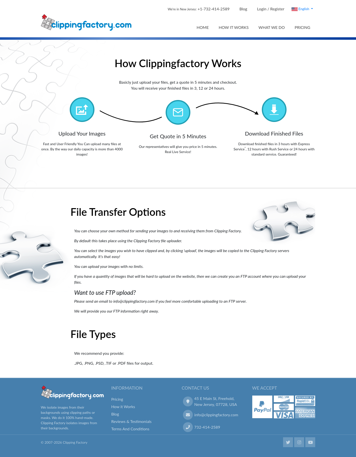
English (300, 9)
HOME (203, 27)
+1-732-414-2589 (198, 8)
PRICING (302, 27)
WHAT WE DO (272, 27)
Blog (243, 8)
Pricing (117, 399)
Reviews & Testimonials (131, 421)
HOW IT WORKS (233, 27)
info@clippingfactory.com (216, 414)
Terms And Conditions (130, 428)
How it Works (123, 406)
